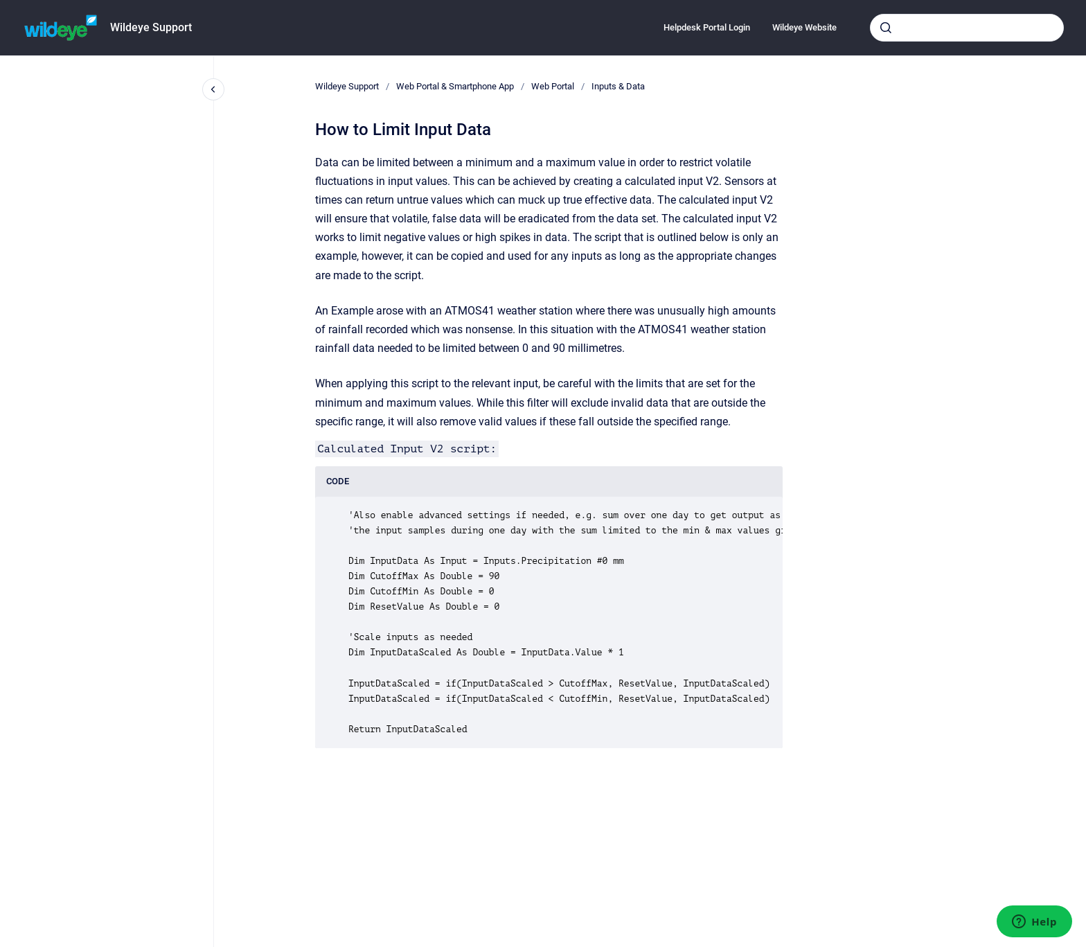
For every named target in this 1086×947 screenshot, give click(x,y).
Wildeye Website (804, 27)
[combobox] (967, 28)
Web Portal (552, 86)
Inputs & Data (618, 86)
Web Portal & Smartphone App (455, 86)
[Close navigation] (213, 89)
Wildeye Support (151, 27)
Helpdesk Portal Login (707, 27)
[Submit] (886, 28)
